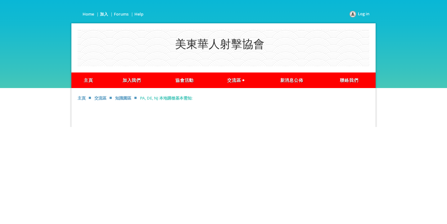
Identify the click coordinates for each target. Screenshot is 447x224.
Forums (121, 14)
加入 (104, 14)
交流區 (100, 98)
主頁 (82, 98)
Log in (363, 13)
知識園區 (123, 98)
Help (138, 14)
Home (88, 14)
